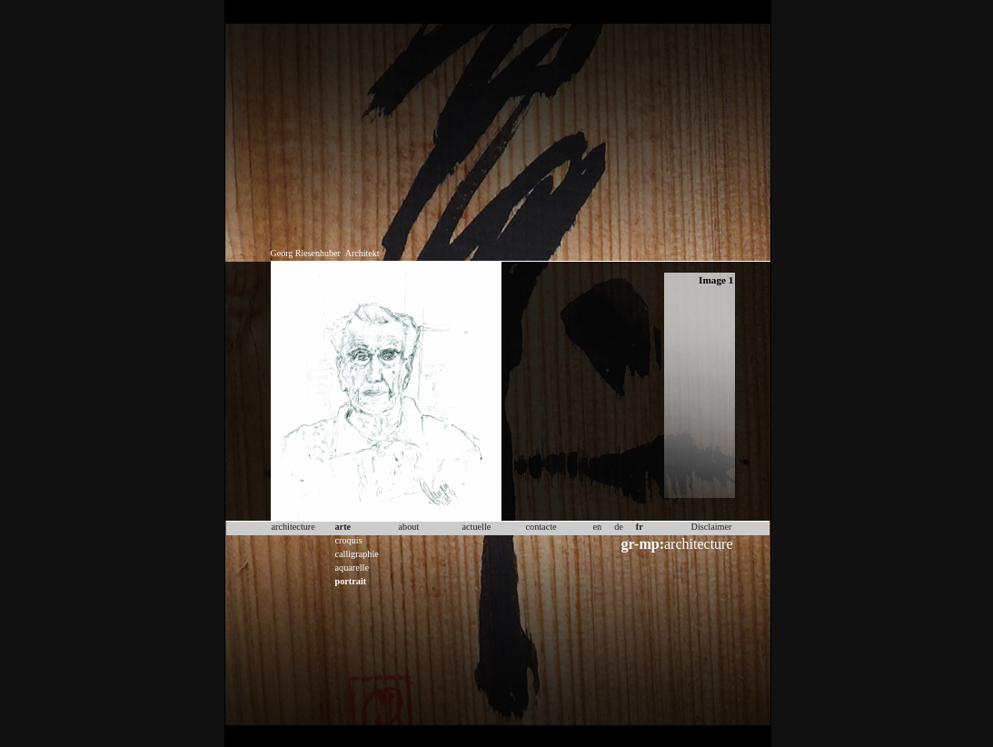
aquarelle (352, 568)
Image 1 (716, 279)
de (618, 527)
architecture (677, 544)
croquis (348, 540)
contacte (541, 527)
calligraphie (357, 554)
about (409, 527)
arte (343, 527)
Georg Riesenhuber (306, 253)
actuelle (477, 527)
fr (639, 527)
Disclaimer (711, 527)
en (597, 527)
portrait (351, 581)
